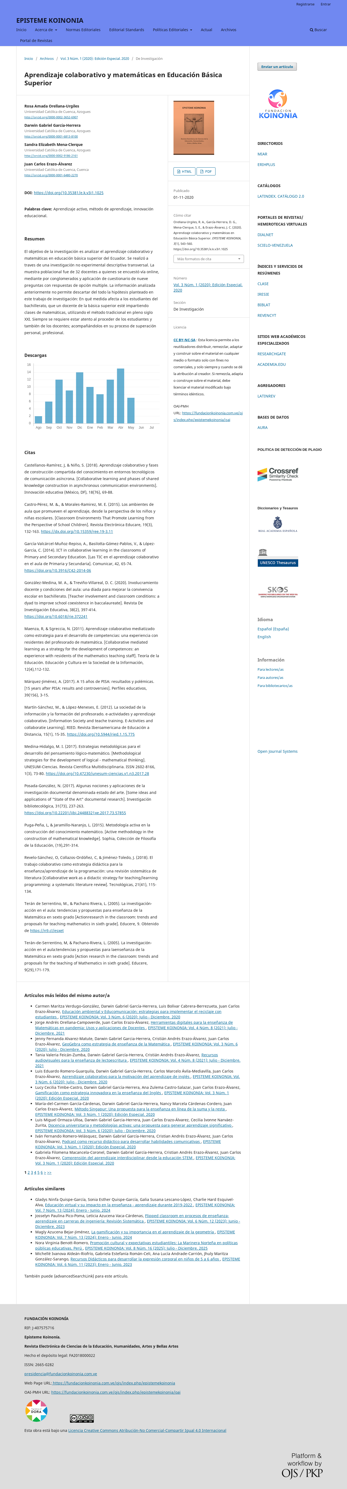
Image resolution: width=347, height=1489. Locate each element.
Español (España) (273, 628)
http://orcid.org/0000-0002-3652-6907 (51, 117)
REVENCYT (267, 315)
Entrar (326, 4)
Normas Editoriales (83, 29)
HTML (186, 171)
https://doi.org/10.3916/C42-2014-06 (57, 570)
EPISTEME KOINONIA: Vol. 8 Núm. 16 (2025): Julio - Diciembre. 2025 (146, 1248)
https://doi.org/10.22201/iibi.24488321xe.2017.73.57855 (75, 812)
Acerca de (44, 29)
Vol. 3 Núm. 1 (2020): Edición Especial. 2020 (94, 58)
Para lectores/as (271, 669)
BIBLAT (264, 304)
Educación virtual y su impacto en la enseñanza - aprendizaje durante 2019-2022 (119, 1204)
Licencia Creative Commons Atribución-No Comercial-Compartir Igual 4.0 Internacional (147, 1430)
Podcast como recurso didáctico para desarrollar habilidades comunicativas (131, 1141)
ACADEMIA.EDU (272, 364)
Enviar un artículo (277, 66)
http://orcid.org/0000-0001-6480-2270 (51, 175)
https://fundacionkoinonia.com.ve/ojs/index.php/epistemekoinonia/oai (116, 1392)
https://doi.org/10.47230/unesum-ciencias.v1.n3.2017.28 (97, 773)
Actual (206, 29)
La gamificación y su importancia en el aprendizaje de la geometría (153, 1231)
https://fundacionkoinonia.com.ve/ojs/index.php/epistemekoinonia (113, 1383)
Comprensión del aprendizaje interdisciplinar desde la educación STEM (128, 1157)
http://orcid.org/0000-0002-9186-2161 (51, 156)
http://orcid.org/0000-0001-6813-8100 (51, 136)
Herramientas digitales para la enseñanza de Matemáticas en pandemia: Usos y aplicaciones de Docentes (134, 1025)
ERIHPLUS (266, 164)
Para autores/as (270, 677)
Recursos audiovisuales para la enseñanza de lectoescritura (126, 1057)
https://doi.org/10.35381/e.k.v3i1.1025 (69, 192)
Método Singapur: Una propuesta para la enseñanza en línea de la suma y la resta (150, 1109)
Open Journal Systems (278, 751)
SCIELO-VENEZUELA (275, 245)
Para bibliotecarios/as (275, 685)
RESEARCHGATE (272, 353)
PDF (208, 171)
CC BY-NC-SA (184, 339)
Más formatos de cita (194, 258)
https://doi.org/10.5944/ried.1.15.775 (101, 734)
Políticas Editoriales (171, 29)
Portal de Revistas (36, 40)
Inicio (21, 29)
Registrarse (305, 4)
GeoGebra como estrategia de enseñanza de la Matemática (116, 1044)
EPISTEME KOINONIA (49, 20)
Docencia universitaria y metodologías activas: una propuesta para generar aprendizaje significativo (140, 1125)
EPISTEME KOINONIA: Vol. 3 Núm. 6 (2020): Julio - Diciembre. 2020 (120, 1016)
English (264, 636)
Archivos (228, 29)
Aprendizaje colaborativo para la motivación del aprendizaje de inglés (126, 1076)
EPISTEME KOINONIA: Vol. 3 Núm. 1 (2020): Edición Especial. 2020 (95, 1114)
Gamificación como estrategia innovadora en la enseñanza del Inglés (98, 1092)
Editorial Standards (126, 29)
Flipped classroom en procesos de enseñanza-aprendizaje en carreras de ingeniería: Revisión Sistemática (132, 1218)
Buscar (318, 29)
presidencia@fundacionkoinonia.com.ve (60, 1373)
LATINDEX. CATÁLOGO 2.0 (281, 196)
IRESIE (263, 294)
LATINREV (266, 396)
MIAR (262, 154)
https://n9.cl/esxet (47, 930)
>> (49, 1172)
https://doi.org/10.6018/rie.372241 (56, 616)
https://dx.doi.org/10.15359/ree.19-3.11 (77, 531)
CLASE (263, 283)
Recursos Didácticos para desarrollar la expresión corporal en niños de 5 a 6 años (145, 1259)
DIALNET (265, 234)
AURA (263, 427)
